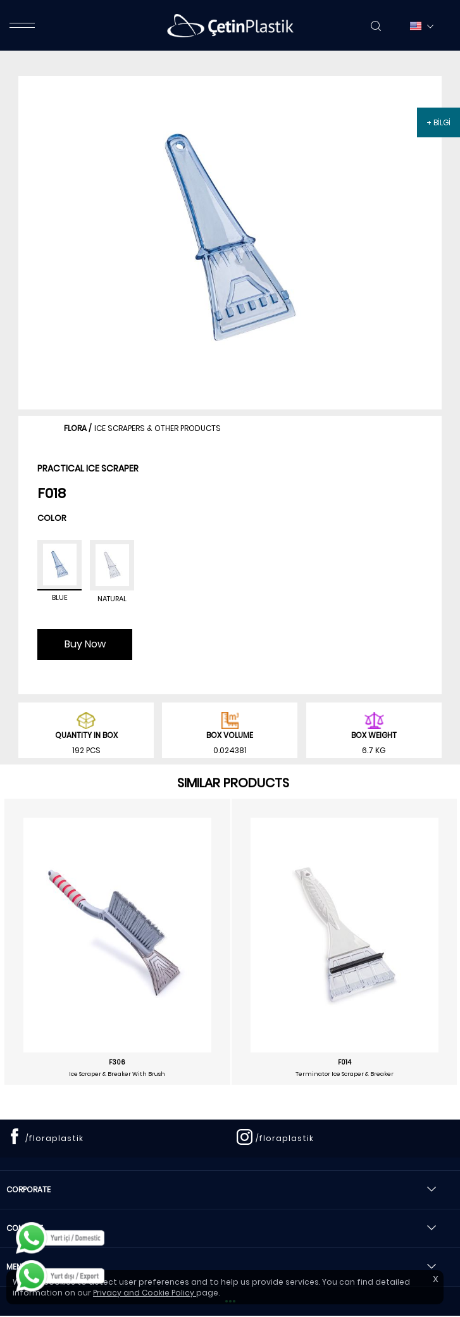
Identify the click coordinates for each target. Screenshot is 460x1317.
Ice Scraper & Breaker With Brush (117, 1074)
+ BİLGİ (438, 122)
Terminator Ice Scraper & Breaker (344, 1074)
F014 (344, 1062)
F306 (117, 1062)
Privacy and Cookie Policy (144, 1292)
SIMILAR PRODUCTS (233, 783)
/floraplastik (54, 1138)
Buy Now (85, 644)
